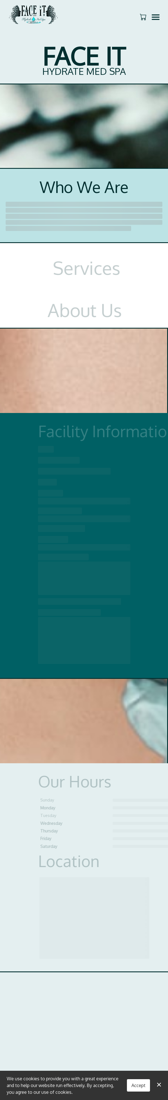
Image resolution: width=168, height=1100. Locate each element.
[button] (143, 17)
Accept (138, 1085)
